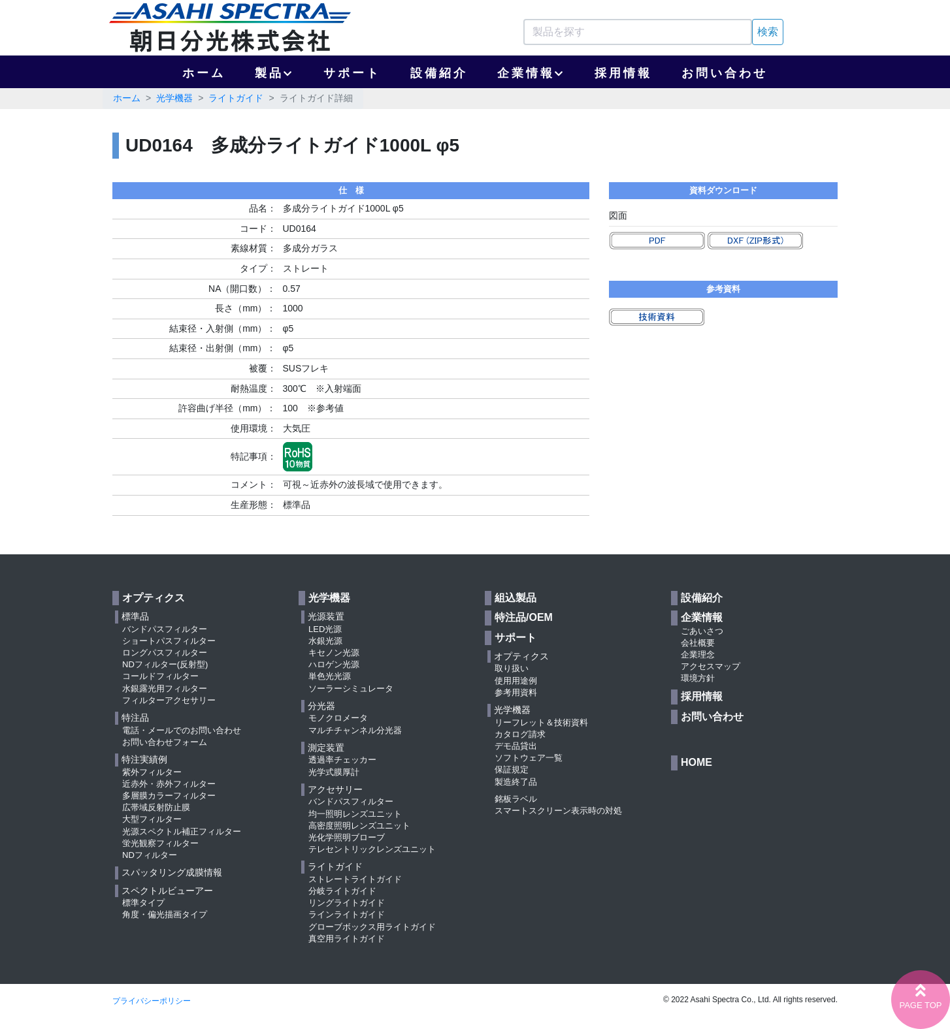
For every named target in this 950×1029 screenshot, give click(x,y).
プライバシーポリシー (151, 1000)
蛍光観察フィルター (160, 843)
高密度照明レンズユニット (359, 826)
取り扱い (512, 668)
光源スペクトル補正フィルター (181, 831)
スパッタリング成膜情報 (172, 872)
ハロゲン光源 (333, 664)
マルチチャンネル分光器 (355, 730)
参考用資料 (516, 692)
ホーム (203, 73)
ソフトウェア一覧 (529, 758)
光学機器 (174, 98)
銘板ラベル (516, 799)
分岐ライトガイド (342, 891)
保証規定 (512, 769)
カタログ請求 (520, 734)
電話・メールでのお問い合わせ (181, 730)
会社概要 (698, 643)
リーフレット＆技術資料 (541, 722)
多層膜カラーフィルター (169, 795)
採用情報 (623, 73)
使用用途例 (516, 681)
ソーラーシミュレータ (350, 688)
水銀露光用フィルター (164, 688)
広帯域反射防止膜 (156, 807)
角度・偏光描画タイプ (164, 914)
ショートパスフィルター (169, 641)
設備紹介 (439, 73)
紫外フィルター (152, 772)
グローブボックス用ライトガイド (372, 927)
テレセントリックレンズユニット (372, 849)
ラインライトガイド (346, 914)
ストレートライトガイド (355, 879)
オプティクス (153, 597)
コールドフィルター (160, 676)
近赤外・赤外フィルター (169, 784)
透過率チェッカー (342, 760)
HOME (696, 762)
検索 (767, 31)
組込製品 (515, 597)
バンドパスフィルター (164, 629)
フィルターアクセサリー (169, 700)
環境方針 (698, 678)
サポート (352, 73)
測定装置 (326, 747)
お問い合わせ (724, 73)
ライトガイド (235, 98)
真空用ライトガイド (346, 938)
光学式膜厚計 (333, 772)
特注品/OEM (524, 617)
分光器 (321, 706)
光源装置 (326, 616)
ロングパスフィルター (164, 652)
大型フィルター (152, 819)
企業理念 (698, 654)
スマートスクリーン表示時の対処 (558, 810)
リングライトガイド (346, 903)
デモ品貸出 (516, 746)
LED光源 (325, 629)
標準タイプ (143, 903)
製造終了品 (516, 782)
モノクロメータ (338, 718)
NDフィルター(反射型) (165, 664)
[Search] (637, 32)
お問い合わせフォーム (164, 742)
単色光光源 (329, 676)
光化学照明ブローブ (346, 837)
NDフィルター (149, 855)
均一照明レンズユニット (355, 814)
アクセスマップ (710, 666)
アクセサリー (335, 789)
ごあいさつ (702, 631)
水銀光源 (325, 641)
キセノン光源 (333, 652)
